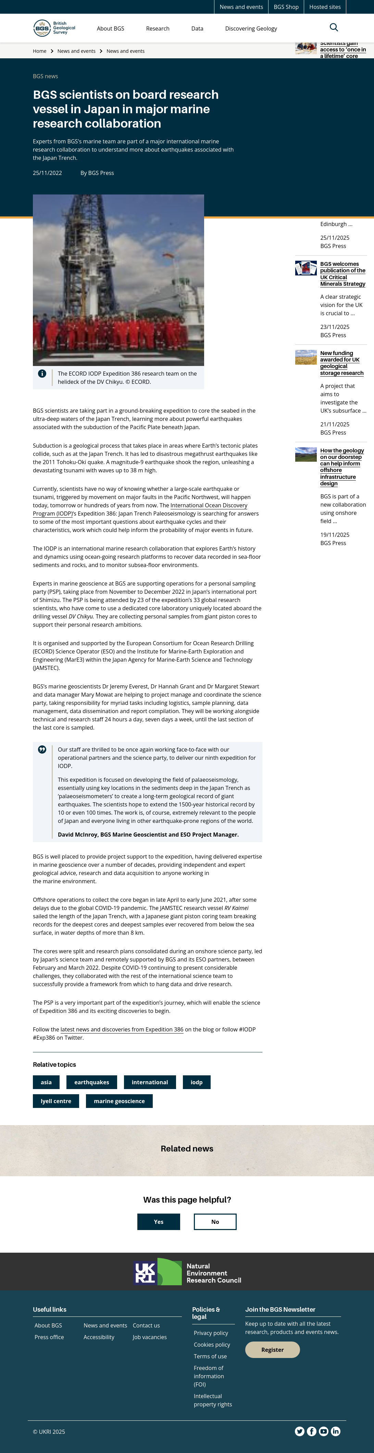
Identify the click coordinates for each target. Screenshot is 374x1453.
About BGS (48, 1325)
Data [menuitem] (197, 28)
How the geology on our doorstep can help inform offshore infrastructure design (342, 467)
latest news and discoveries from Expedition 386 (122, 1029)
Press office (49, 1337)
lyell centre (56, 1101)
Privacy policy (211, 1333)
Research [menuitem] (158, 28)
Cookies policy (212, 1344)
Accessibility (99, 1337)
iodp (197, 1082)
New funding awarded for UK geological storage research (342, 363)
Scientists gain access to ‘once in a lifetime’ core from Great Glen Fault (343, 56)
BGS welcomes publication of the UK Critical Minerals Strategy (342, 273)
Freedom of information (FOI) (209, 1376)
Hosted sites (325, 7)
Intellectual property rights (213, 1400)
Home (40, 51)
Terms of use (210, 1356)
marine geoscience (119, 1101)
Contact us (146, 1325)
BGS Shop (286, 7)
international (150, 1082)
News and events (241, 7)
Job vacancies (150, 1337)
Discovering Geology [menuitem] (251, 28)
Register (272, 1350)
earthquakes (91, 1082)
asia (46, 1082)
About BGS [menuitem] (110, 28)
